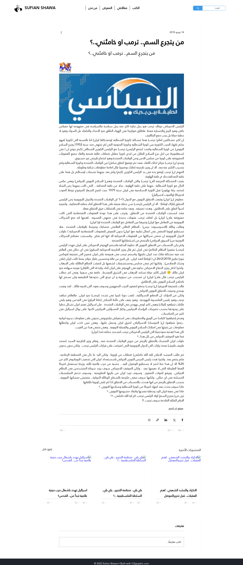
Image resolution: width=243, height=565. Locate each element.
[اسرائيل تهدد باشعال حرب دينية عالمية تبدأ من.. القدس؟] (66, 469)
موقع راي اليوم (176, 408)
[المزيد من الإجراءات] (61, 32)
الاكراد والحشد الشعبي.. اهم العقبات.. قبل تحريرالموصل (178, 492)
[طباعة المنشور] (149, 420)
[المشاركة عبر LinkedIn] (165, 420)
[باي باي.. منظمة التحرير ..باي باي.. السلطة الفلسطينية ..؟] (121, 469)
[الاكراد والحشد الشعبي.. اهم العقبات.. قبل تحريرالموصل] (176, 469)
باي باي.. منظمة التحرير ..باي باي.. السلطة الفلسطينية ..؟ (122, 492)
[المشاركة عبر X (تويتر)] (174, 420)
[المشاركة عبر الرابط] (157, 420)
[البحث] (217, 8)
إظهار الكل (47, 449)
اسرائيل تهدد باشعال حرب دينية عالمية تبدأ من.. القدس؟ (68, 492)
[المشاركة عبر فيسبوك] (182, 420)
